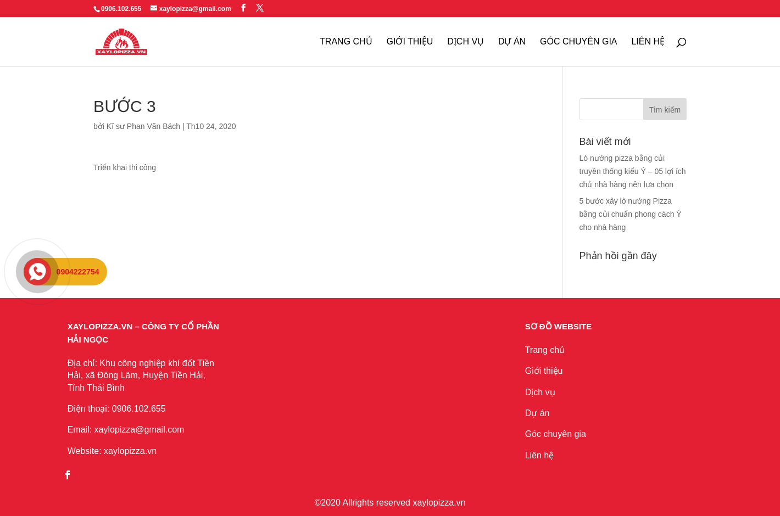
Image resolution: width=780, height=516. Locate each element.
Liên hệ (539, 455)
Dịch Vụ (465, 42)
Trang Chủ (346, 42)
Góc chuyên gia (578, 42)
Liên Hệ (648, 42)
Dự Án (512, 42)
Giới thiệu (410, 42)
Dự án (537, 413)
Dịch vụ (540, 392)
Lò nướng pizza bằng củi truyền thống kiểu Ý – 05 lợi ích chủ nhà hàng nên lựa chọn (633, 171)
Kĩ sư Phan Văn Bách (143, 126)
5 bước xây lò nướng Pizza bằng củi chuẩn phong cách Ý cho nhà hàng (631, 214)
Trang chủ (545, 350)
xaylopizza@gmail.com (139, 429)
